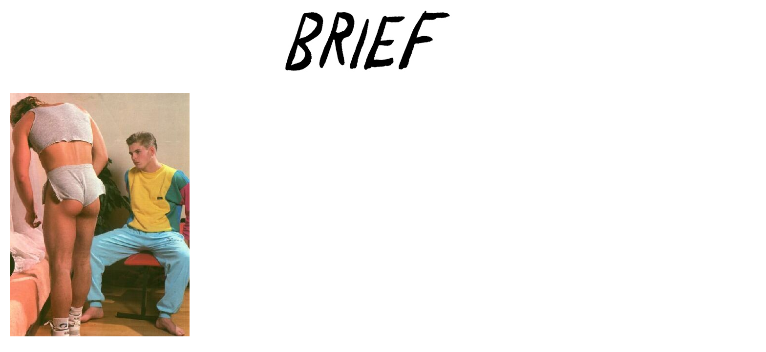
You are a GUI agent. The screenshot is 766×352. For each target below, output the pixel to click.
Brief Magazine (383, 46)
